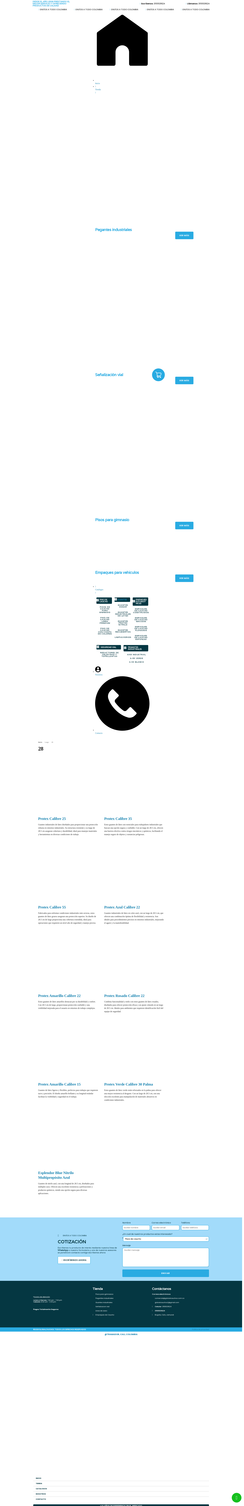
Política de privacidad (200, 1329)
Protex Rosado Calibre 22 (124, 996)
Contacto (41, 1499)
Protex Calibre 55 (52, 907)
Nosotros (41, 1494)
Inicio (40, 742)
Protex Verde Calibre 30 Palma (128, 1084)
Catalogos (41, 1489)
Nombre (126, 1222)
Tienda (39, 1483)
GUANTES (122, 599)
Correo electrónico (161, 1222)
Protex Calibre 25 (52, 818)
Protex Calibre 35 (118, 818)
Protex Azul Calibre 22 (122, 907)
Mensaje (126, 1245)
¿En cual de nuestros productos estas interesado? (147, 1234)
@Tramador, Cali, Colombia (121, 1334)
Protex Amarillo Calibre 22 (59, 996)
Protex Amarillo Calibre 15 (59, 1084)
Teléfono (185, 1222)
